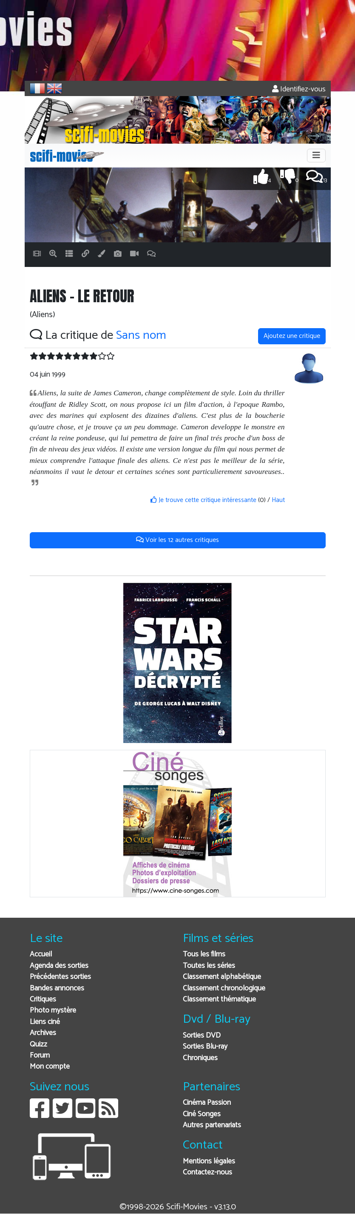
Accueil (41, 954)
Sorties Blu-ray (205, 1047)
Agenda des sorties (59, 966)
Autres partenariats (212, 1125)
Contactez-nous (207, 1172)
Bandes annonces (57, 988)
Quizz (38, 1044)
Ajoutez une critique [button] (292, 336)
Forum (40, 1055)
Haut (278, 500)
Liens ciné (45, 1022)
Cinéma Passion (207, 1103)
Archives (43, 1033)
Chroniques (200, 1058)
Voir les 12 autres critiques (177, 540)
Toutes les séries (209, 966)
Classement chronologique (224, 988)
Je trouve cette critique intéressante (203, 500)
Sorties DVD (202, 1036)
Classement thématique (219, 999)
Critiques (43, 999)
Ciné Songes (202, 1114)
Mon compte (50, 1067)
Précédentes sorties (60, 977)
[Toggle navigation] (316, 155)
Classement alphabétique (222, 977)
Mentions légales (209, 1161)
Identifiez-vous (299, 89)
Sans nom (141, 335)
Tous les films (204, 954)
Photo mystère (53, 1010)
